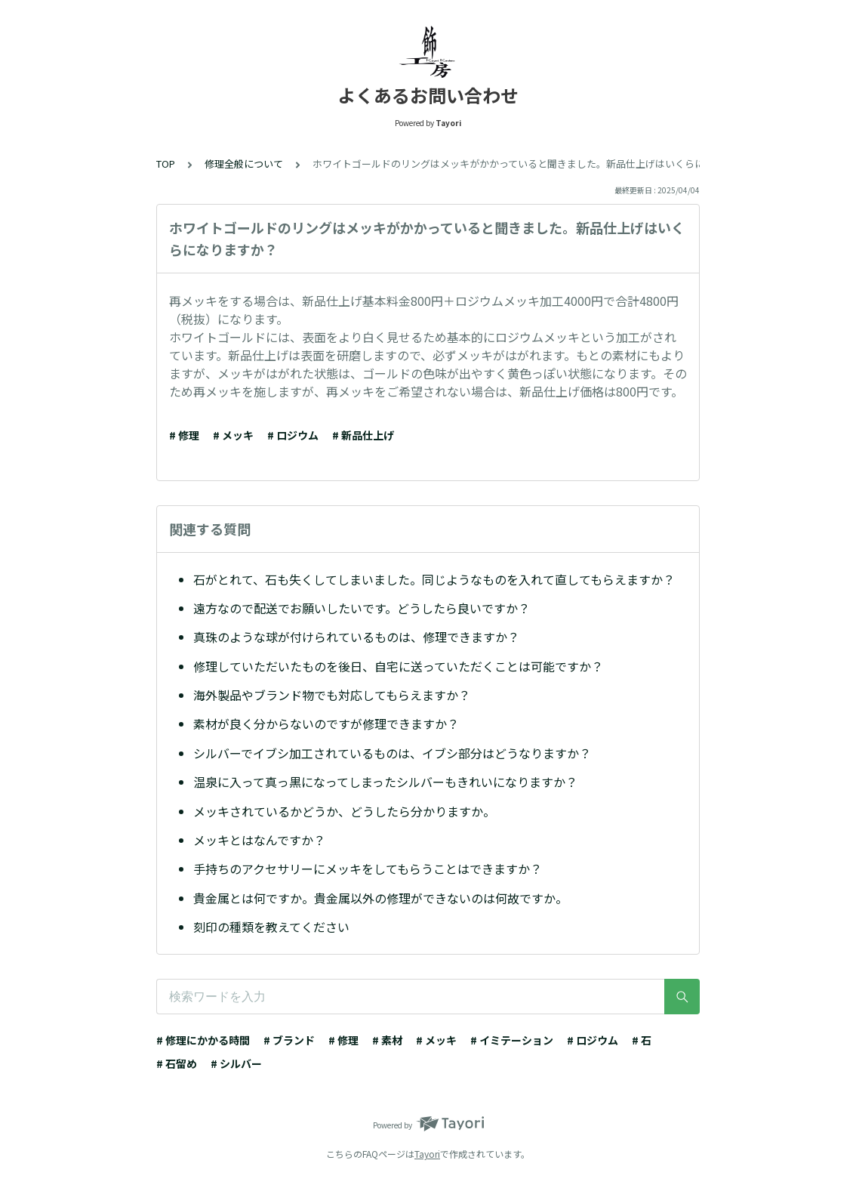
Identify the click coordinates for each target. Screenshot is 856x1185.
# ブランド (289, 1040)
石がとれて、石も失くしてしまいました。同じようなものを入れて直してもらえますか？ (434, 579)
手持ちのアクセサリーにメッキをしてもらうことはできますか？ (367, 868)
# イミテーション (511, 1040)
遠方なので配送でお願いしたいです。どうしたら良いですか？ (361, 608)
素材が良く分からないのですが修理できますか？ (326, 723)
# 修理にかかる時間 (203, 1040)
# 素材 (387, 1040)
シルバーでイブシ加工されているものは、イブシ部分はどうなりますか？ (392, 753)
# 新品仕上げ (363, 435)
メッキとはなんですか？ (259, 840)
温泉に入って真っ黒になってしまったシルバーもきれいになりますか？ (385, 782)
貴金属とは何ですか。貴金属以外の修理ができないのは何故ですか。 (380, 898)
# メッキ (233, 435)
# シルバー (236, 1063)
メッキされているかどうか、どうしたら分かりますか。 (344, 811)
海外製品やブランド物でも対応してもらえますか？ (331, 695)
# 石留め (176, 1063)
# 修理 (184, 435)
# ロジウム (293, 435)
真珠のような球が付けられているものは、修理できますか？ (356, 637)
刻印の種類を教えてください (271, 927)
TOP (165, 163)
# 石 (641, 1040)
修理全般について (244, 163)
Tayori (427, 1153)
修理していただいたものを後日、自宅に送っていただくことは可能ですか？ (398, 666)
